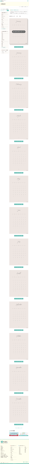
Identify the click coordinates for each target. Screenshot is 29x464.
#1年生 (2, 51)
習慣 (11, 456)
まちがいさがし (3, 16)
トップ (19, 6)
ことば (2, 20)
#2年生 (5, 51)
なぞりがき (3, 18)
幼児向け (2, 446)
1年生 (19, 448)
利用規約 (3, 462)
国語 (2, 43)
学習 (2, 19)
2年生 (19, 449)
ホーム (1, 445)
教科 (2, 41)
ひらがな (3, 22)
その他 (2, 42)
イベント (3, 26)
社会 (2, 45)
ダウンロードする (18, 78)
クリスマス (3, 27)
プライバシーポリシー (7, 462)
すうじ (2, 21)
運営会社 (1, 462)
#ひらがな (3, 52)
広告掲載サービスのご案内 (4, 457)
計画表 (11, 457)
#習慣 (17, 16)
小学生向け (22, 6)
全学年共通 (3, 39)
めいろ (2, 17)
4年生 (19, 451)
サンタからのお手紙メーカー (4, 455)
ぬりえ (2, 15)
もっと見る (3, 28)
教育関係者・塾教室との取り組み (4, 456)
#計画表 (20, 16)
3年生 (19, 450)
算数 (2, 44)
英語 (2, 46)
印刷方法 (2, 448)
